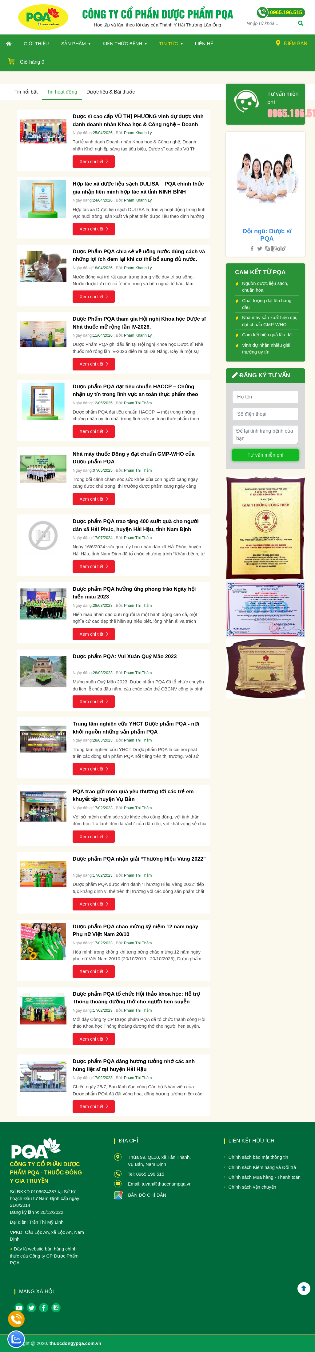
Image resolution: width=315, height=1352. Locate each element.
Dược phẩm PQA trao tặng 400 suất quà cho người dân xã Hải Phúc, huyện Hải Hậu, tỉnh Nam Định (136, 525)
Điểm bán (291, 43)
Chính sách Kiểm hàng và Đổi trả (262, 1167)
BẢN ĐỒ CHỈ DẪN (147, 1195)
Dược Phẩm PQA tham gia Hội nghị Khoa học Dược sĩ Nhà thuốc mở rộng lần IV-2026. (139, 323)
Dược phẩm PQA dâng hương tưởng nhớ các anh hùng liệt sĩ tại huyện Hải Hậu (134, 1065)
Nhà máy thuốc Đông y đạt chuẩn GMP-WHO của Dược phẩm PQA (133, 458)
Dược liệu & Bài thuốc (110, 91)
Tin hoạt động (62, 91)
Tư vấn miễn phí (283, 98)
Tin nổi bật (26, 91)
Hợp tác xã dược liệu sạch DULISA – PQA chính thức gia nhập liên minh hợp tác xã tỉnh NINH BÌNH (138, 188)
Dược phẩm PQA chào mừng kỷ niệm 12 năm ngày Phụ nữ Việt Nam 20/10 (135, 931)
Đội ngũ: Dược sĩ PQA (266, 235)
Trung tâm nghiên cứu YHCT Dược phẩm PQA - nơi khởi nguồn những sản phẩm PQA (136, 728)
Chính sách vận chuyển (252, 1187)
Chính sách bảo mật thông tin (258, 1157)
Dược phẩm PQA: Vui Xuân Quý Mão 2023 (125, 656)
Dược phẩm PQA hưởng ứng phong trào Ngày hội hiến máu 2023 (134, 593)
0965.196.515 (283, 112)
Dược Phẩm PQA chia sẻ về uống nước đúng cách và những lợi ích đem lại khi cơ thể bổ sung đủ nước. (139, 255)
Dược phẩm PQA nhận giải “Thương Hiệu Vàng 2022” (139, 859)
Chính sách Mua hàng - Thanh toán (265, 1177)
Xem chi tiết (93, 161)
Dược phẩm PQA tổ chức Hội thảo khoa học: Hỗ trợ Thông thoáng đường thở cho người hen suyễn (136, 998)
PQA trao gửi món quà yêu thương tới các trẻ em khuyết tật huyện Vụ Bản (133, 795)
